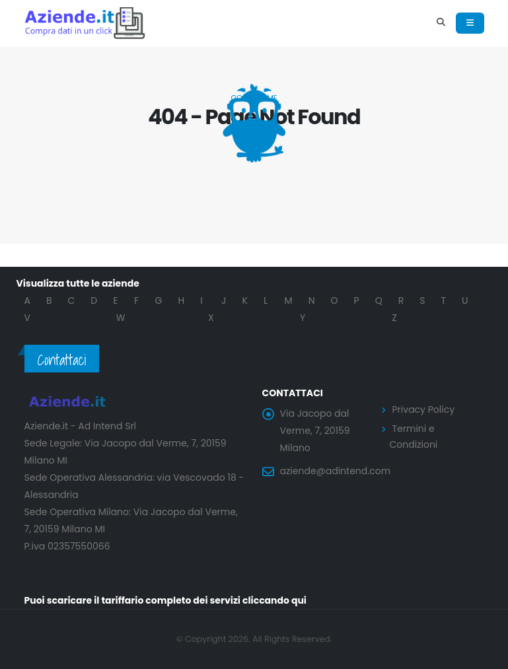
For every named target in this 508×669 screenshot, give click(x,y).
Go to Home (254, 97)
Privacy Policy (423, 409)
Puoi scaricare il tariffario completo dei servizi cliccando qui (165, 600)
